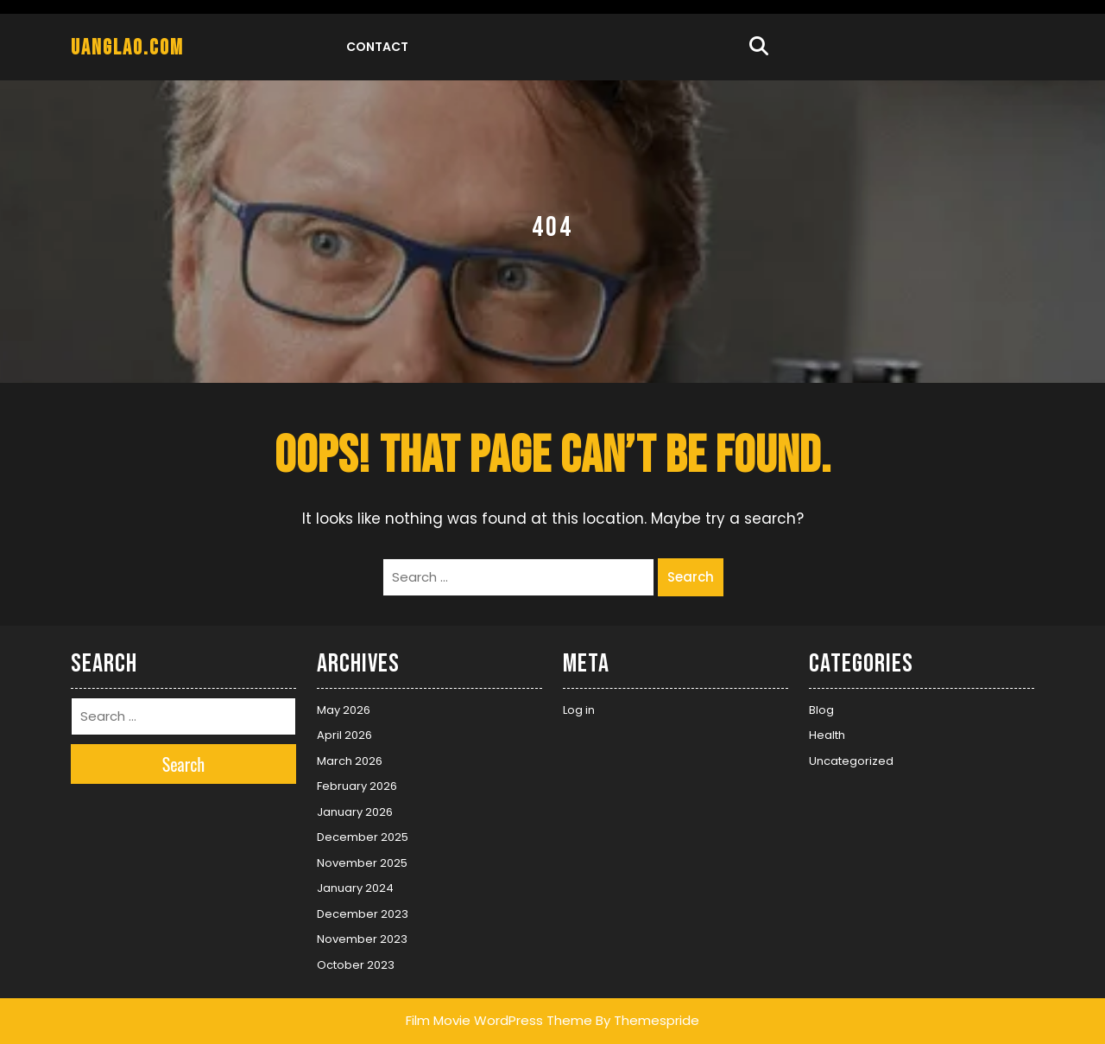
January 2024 (355, 888)
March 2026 (349, 761)
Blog (821, 710)
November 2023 (362, 939)
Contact (377, 46)
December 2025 (362, 837)
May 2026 (343, 710)
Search (690, 577)
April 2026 (344, 735)
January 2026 (355, 812)
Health (827, 735)
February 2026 (357, 786)
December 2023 (362, 914)
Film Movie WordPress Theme (499, 1020)
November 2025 (362, 863)
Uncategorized (851, 761)
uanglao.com (127, 48)
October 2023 (356, 965)
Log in (579, 710)
